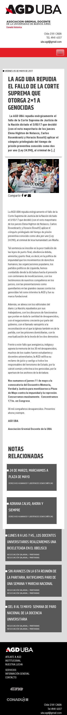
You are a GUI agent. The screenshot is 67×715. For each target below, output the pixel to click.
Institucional (13, 660)
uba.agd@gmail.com (51, 41)
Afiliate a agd (13, 657)
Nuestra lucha (14, 664)
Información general (17, 673)
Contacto (10, 677)
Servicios (10, 670)
